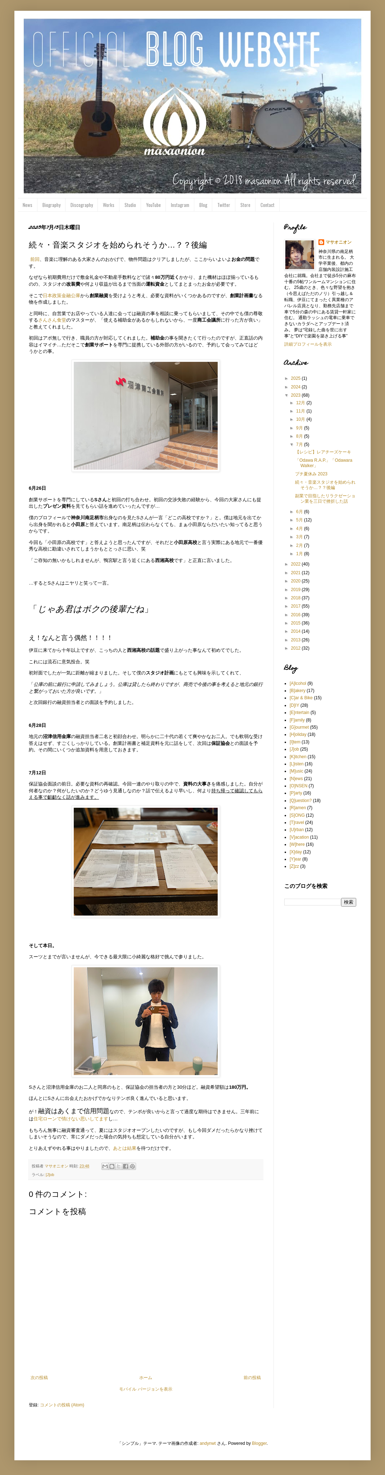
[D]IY (294, 705)
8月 (300, 436)
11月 (301, 411)
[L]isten (297, 763)
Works (108, 204)
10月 (301, 419)
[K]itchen (298, 756)
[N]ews (296, 778)
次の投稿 (39, 1377)
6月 (300, 511)
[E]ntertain (299, 712)
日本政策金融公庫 (61, 295)
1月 (300, 553)
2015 (296, 623)
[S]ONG (297, 815)
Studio (130, 204)
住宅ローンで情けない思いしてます (70, 1118)
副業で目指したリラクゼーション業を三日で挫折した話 (325, 498)
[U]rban (297, 829)
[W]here (297, 844)
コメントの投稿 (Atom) (62, 1404)
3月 (300, 536)
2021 (296, 572)
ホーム (145, 1377)
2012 (296, 648)
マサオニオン (339, 242)
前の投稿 (252, 1377)
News (27, 204)
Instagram (180, 204)
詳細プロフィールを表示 (308, 344)
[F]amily (297, 720)
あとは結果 (124, 1148)
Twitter (223, 204)
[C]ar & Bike (301, 697)
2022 (296, 564)
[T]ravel (297, 822)
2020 (296, 581)
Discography (82, 204)
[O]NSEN (298, 785)
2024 (296, 387)
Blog (203, 204)
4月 (300, 528)
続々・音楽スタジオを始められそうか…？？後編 (325, 485)
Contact (268, 204)
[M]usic (296, 771)
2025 (296, 378)
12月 (301, 402)
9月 (300, 427)
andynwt (208, 1443)
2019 (296, 589)
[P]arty (296, 793)
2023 (296, 395)
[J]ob (50, 1174)
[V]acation (299, 837)
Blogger (259, 1443)
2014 (296, 631)
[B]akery (297, 690)
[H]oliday (298, 734)
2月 (300, 545)
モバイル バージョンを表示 (145, 1389)
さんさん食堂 (52, 320)
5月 (300, 519)
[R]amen (298, 807)
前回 (35, 259)
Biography (51, 204)
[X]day (296, 851)
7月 (300, 444)
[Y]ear (295, 859)
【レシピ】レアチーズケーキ (323, 452)
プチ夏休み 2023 (311, 473)
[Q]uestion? (301, 800)
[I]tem (295, 742)
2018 (296, 597)
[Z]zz (294, 866)
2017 (296, 606)
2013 (296, 639)
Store (245, 204)
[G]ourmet (299, 727)
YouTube (153, 204)
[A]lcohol (298, 683)
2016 (296, 614)
